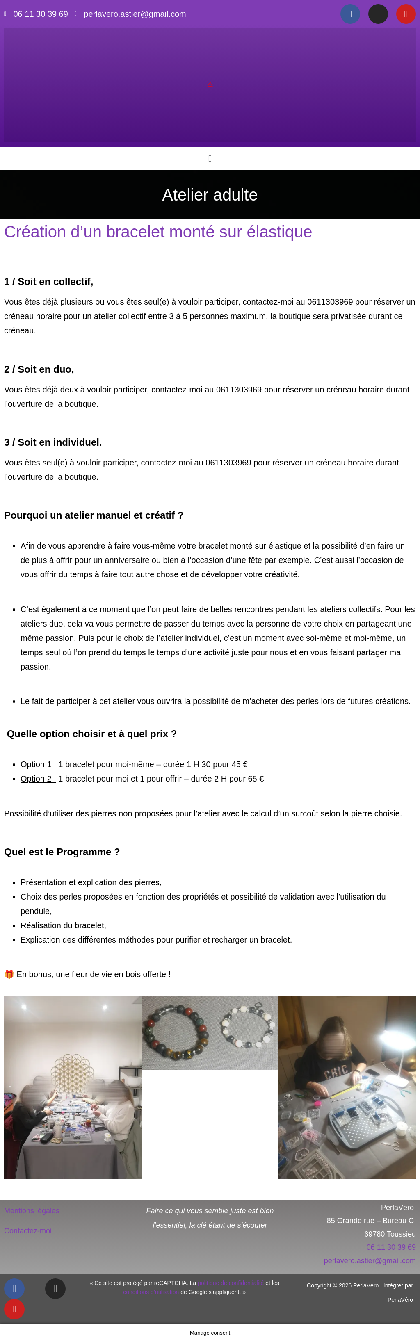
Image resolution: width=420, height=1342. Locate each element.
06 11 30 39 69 (391, 1247)
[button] (210, 158)
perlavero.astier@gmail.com (370, 1261)
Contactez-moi (28, 1231)
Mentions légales (31, 1211)
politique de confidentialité (231, 1283)
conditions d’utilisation (151, 1292)
